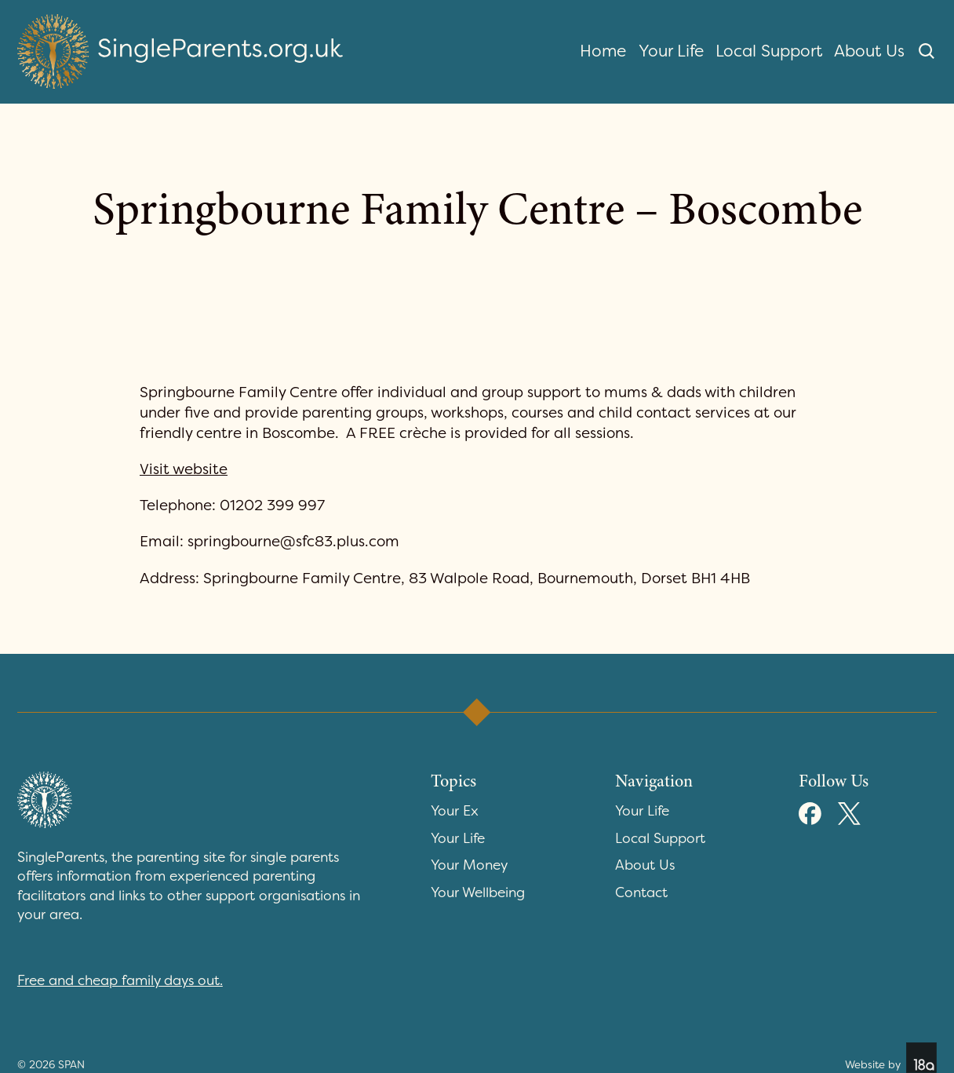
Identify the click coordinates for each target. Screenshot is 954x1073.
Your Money (469, 865)
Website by (891, 1057)
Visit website (184, 469)
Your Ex (455, 811)
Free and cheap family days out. (120, 981)
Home (603, 51)
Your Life (671, 51)
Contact (641, 893)
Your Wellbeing (478, 893)
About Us (869, 51)
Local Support (769, 51)
